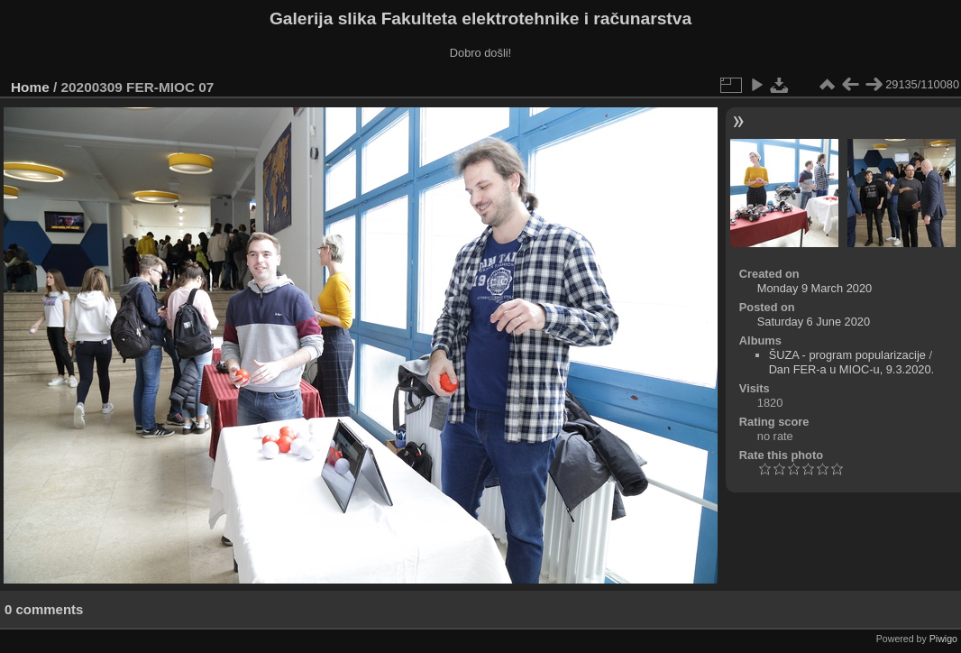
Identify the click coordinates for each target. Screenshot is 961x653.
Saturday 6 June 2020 (813, 321)
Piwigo (943, 638)
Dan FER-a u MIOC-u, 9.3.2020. (852, 369)
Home (30, 87)
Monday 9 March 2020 (814, 288)
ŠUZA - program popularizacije (847, 355)
